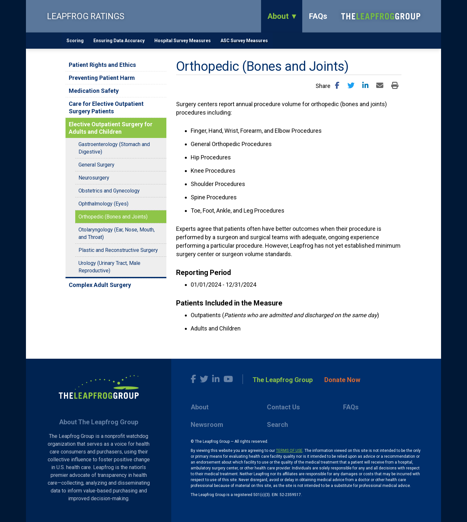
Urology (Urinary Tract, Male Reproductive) (109, 267)
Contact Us (283, 407)
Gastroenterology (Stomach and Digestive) (114, 148)
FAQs (318, 16)
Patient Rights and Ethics (102, 64)
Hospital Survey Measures (182, 40)
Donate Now (342, 380)
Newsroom (207, 425)
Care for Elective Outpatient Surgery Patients (106, 107)
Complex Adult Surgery (100, 284)
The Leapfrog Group (283, 380)
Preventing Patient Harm (102, 77)
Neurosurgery (93, 178)
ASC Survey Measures (244, 40)
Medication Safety (94, 90)
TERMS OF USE (289, 450)
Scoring (75, 40)
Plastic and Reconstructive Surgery (118, 250)
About (278, 16)
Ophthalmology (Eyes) (103, 204)
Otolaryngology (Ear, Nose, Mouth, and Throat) (116, 233)
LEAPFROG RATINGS (85, 16)
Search (277, 425)
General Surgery (96, 165)
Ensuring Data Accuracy (119, 40)
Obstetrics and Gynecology (109, 191)
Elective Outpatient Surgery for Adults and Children (110, 128)
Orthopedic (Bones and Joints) (113, 217)
